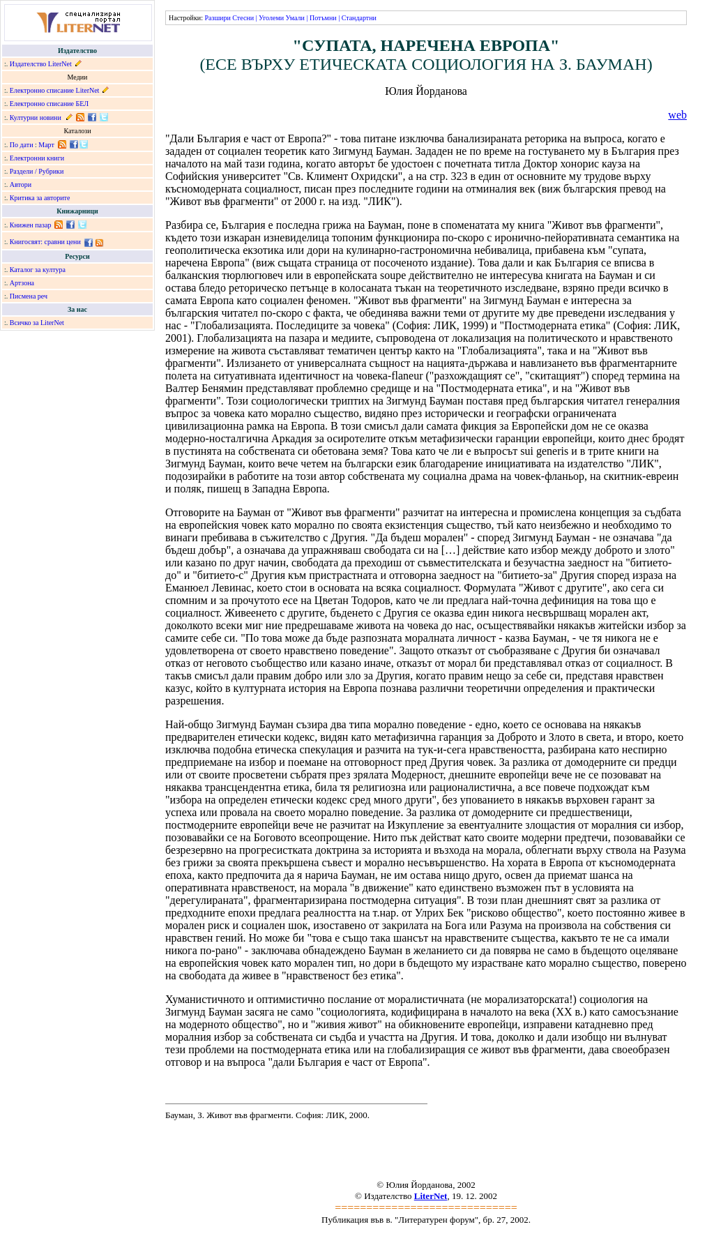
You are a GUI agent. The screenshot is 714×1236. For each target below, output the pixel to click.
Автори (20, 184)
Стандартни (359, 18)
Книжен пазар (31, 225)
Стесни (243, 18)
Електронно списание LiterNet (55, 90)
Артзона (22, 283)
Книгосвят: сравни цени (45, 242)
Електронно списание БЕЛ (49, 103)
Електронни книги (37, 158)
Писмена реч (28, 296)
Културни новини (35, 117)
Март (46, 145)
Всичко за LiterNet (37, 322)
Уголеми (271, 18)
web (677, 115)
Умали (295, 18)
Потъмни (323, 18)
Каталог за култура (38, 269)
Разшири (217, 18)
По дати (21, 145)
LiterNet (431, 1196)
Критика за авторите (40, 198)
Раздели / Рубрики (37, 171)
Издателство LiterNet (41, 64)
